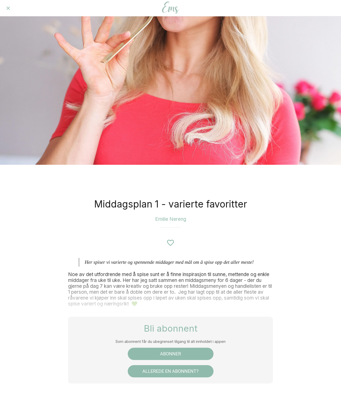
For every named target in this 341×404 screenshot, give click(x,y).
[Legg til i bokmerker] (170, 243)
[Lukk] (8, 8)
